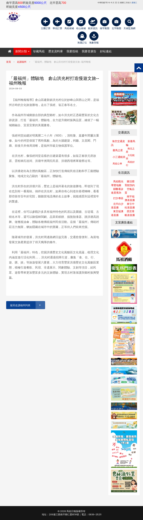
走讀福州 (21, 61)
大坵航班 (130, 157)
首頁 (8, 61)
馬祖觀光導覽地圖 (117, 183)
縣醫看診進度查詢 (117, 191)
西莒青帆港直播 (130, 213)
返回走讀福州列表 (27, 305)
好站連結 (106, 51)
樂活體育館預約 (130, 183)
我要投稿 (72, 51)
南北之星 (130, 150)
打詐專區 (118, 198)
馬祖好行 (130, 163)
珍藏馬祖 (39, 51)
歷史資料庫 (55, 51)
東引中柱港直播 (130, 205)
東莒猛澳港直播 (117, 213)
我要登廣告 (89, 51)
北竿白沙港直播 (117, 205)
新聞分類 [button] (22, 51)
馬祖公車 (117, 163)
